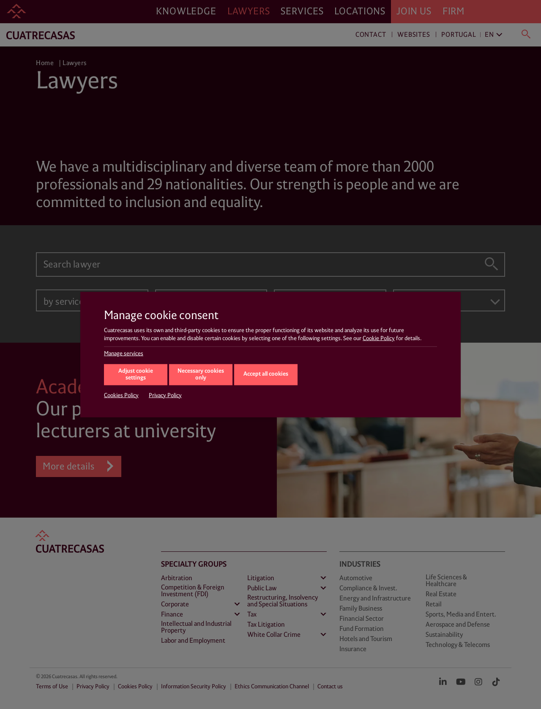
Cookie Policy (379, 338)
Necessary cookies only (201, 374)
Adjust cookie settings (135, 374)
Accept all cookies (265, 374)
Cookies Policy (121, 395)
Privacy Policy (165, 395)
